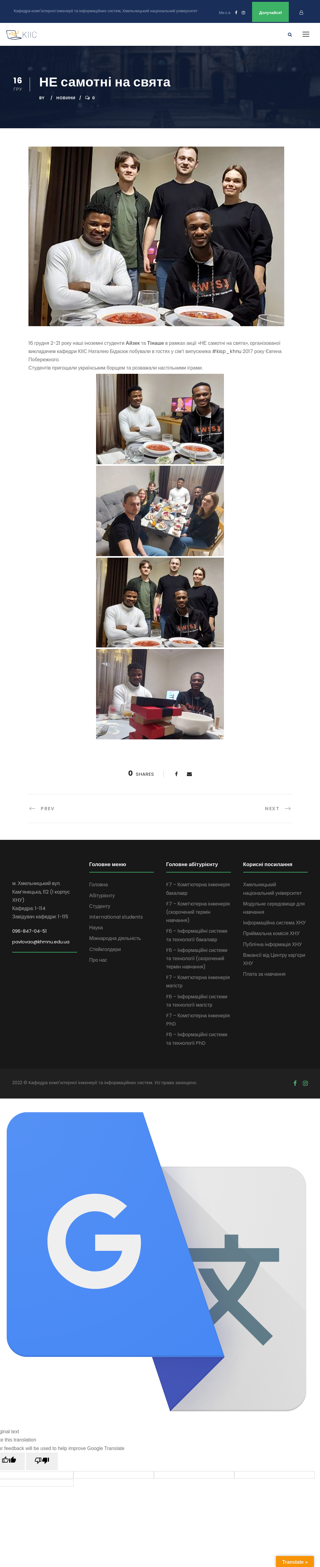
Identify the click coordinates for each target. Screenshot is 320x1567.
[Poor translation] (42, 1461)
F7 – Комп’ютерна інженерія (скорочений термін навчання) (198, 912)
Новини (66, 98)
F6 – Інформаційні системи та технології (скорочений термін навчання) (196, 958)
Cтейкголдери (105, 949)
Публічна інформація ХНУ (272, 944)
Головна (98, 884)
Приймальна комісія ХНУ (271, 933)
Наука (96, 927)
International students (116, 916)
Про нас (98, 960)
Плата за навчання (264, 974)
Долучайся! (270, 13)
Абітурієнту (102, 895)
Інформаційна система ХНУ (274, 922)
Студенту (99, 906)
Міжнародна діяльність (115, 938)
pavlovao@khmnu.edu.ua (40, 941)
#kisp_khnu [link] (226, 351)
